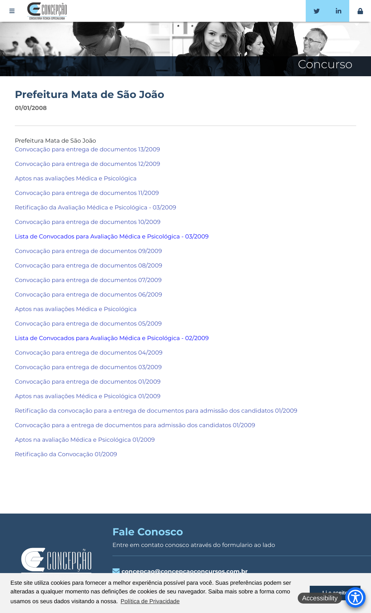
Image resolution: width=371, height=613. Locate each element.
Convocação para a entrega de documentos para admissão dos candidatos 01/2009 (135, 425)
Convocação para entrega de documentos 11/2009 (87, 193)
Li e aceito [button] (335, 593)
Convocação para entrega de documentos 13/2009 (87, 149)
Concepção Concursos (48, 11)
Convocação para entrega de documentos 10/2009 (88, 222)
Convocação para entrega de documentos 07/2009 (88, 280)
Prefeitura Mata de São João (89, 95)
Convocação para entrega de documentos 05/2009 (88, 323)
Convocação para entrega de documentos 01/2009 (88, 382)
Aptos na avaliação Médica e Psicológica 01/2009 (85, 440)
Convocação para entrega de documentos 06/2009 (88, 294)
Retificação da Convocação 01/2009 (66, 454)
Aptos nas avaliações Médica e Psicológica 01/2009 (88, 396)
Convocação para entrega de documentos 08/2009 (88, 265)
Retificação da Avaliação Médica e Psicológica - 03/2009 (95, 207)
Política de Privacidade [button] (150, 601)
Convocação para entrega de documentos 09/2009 (88, 251)
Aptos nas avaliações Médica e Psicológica (76, 178)
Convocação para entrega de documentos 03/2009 (88, 367)
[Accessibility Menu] (355, 597)
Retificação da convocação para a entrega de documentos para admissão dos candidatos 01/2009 (156, 411)
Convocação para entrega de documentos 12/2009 (87, 164)
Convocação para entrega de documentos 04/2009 (88, 353)
